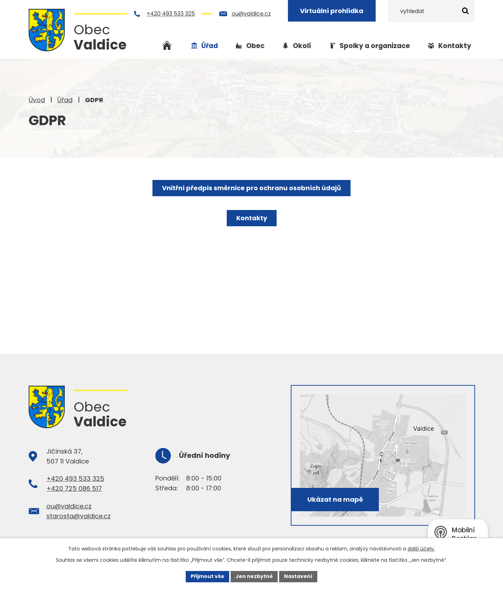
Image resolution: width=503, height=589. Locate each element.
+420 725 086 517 (74, 488)
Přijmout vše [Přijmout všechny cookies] (207, 576)
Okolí (302, 46)
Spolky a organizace (375, 46)
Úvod (37, 99)
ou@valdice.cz (251, 14)
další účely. (421, 548)
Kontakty (454, 46)
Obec (255, 46)
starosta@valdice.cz (78, 516)
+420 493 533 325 (171, 14)
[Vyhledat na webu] (431, 11)
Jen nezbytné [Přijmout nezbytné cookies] (254, 576)
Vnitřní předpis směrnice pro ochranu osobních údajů (251, 187)
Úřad (65, 99)
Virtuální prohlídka (332, 10)
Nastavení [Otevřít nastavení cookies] (298, 576)
